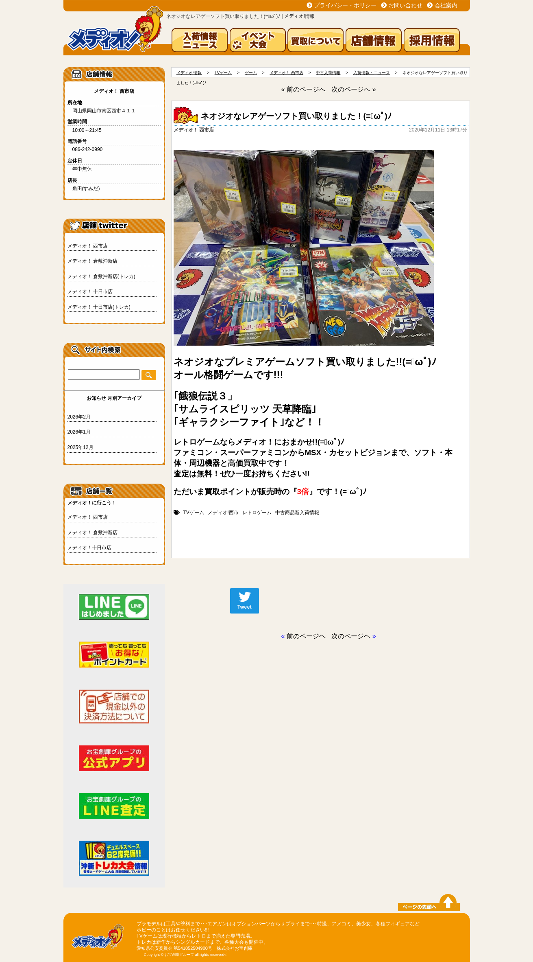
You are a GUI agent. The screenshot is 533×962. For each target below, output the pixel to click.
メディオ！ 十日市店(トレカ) (99, 307)
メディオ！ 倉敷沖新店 (92, 261)
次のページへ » (353, 89)
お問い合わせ (405, 5)
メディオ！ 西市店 (87, 246)
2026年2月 (79, 417)
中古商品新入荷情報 (297, 512)
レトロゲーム (257, 512)
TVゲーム (193, 512)
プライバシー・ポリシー (345, 5)
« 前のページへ (303, 89)
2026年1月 (79, 432)
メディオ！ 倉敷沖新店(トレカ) (101, 276)
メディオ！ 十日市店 (90, 291)
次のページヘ (350, 636)
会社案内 (446, 5)
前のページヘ (306, 636)
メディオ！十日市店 (89, 547)
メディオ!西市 (223, 512)
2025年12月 (80, 447)
